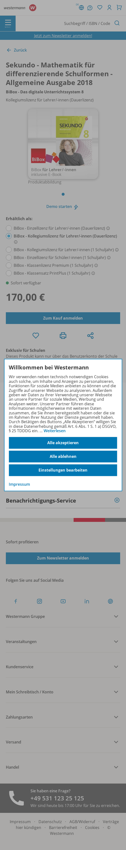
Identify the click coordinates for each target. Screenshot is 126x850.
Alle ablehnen (63, 456)
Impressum (19, 484)
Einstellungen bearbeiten (63, 470)
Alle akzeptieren (63, 442)
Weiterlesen (55, 430)
